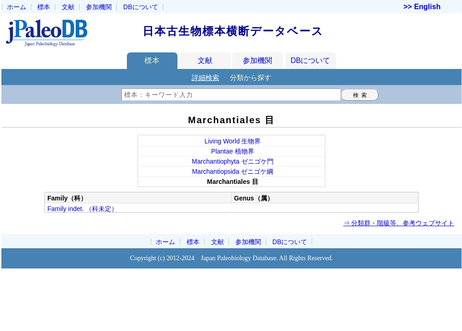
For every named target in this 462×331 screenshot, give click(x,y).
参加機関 (99, 7)
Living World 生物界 (233, 141)
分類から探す (250, 77)
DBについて (310, 60)
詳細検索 (205, 77)
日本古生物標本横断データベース (233, 31)
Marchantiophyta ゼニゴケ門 (232, 161)
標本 (43, 7)
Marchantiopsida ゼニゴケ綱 (233, 171)
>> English (422, 7)
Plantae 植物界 (232, 151)
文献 (68, 7)
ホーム (16, 7)
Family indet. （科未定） (82, 208)
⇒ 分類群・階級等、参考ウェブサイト (399, 223)
